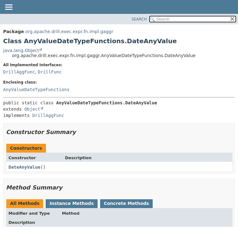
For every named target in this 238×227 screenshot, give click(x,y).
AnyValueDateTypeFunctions (36, 89)
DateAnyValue (24, 167)
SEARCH (139, 19)
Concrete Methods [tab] (126, 203)
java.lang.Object (21, 50)
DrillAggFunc (19, 71)
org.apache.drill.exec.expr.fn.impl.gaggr (69, 31)
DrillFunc (50, 71)
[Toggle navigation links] (8, 7)
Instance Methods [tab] (71, 203)
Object (32, 109)
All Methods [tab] (24, 203)
